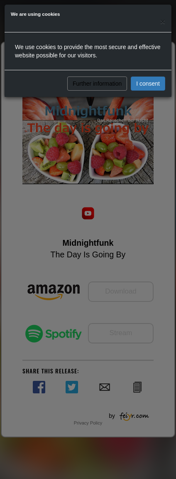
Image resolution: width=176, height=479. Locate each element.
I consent (148, 83)
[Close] (162, 21)
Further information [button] (97, 83)
